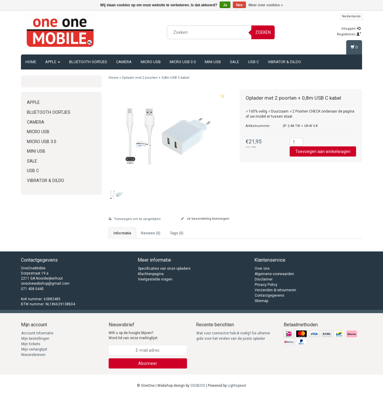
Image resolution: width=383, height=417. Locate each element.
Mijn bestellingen (35, 359)
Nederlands (351, 16)
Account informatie (37, 353)
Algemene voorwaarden (274, 294)
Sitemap (261, 321)
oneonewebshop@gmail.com (45, 304)
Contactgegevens (269, 315)
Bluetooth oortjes (88, 62)
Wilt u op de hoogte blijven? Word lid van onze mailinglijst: (133, 355)
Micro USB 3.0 (183, 62)
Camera (124, 62)
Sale (234, 62)
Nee (239, 5)
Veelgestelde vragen (155, 299)
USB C (253, 62)
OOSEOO (197, 406)
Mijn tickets (30, 364)
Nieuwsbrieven (33, 375)
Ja (225, 5)
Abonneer (147, 383)
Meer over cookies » (266, 5)
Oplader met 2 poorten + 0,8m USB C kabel (155, 78)
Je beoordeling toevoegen (205, 219)
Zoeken (263, 32)
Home (30, 62)
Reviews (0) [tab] (150, 233)
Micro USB (151, 62)
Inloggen (350, 29)
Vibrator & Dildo (284, 62)
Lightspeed (237, 406)
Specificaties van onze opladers (164, 288)
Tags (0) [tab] (176, 233)
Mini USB (213, 62)
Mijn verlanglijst (34, 369)
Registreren (349, 34)
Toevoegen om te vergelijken (135, 219)
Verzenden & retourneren (275, 310)
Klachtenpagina (151, 294)
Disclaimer (264, 299)
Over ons (262, 288)
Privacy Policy (266, 305)
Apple (52, 62)
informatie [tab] (122, 233)
